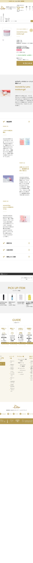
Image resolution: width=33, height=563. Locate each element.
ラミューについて (1, 19)
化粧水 (21, 360)
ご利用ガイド (9, 20)
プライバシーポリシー (11, 421)
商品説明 (9, 122)
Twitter (15, 414)
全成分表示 (9, 250)
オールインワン (21, 368)
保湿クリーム (25, 59)
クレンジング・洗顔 (22, 359)
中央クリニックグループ (1, 421)
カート (32, 8)
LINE (9, 414)
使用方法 (9, 243)
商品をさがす (3, 17)
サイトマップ (23, 421)
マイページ (26, 8)
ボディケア (20, 372)
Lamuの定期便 (6, 20)
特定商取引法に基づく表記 (18, 421)
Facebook (23, 414)
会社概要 (7, 421)
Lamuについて (32, 362)
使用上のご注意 (11, 257)
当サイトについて (31, 378)
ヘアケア (22, 374)
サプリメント (23, 370)
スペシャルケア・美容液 (23, 365)
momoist (19, 59)
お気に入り (29, 8)
